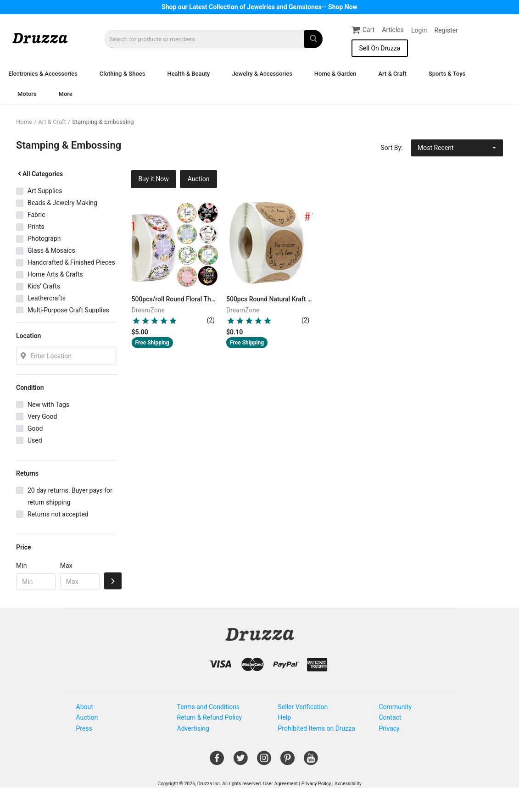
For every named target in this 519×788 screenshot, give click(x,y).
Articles (393, 29)
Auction (199, 179)
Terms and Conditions (208, 706)
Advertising (193, 728)
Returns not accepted (58, 514)
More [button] (66, 93)
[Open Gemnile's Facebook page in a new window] (217, 761)
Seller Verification (303, 706)
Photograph (44, 238)
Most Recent (436, 147)
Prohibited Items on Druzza (316, 728)
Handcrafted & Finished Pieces (71, 262)
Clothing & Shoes (122, 73)
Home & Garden (335, 73)
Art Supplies (45, 190)
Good (35, 428)
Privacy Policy (316, 784)
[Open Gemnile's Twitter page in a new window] (241, 761)
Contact (390, 717)
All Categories (39, 174)
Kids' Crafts (44, 286)
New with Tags (48, 404)
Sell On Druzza (379, 48)
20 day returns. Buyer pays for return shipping (70, 496)
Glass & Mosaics (51, 250)
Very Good (42, 416)
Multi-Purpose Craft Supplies (68, 310)
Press (84, 728)
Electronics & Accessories (43, 73)
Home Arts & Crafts (55, 274)
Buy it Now (153, 179)
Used (35, 440)
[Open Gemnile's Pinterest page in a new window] (287, 761)
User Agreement (280, 784)
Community (395, 706)
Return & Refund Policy (209, 717)
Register (446, 30)
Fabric (36, 214)
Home (24, 121)
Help (284, 717)
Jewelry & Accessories (262, 73)
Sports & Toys (447, 73)
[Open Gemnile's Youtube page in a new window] (311, 761)
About (84, 706)
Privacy (389, 728)
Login (419, 30)
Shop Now (342, 7)
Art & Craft (392, 73)
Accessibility (348, 784)
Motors (27, 93)
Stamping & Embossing (103, 121)
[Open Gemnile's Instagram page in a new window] (264, 761)
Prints (36, 226)
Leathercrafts (47, 298)
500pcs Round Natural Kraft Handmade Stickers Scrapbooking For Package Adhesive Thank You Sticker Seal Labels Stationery (269, 299)
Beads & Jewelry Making (62, 202)
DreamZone (148, 310)
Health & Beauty (188, 73)
